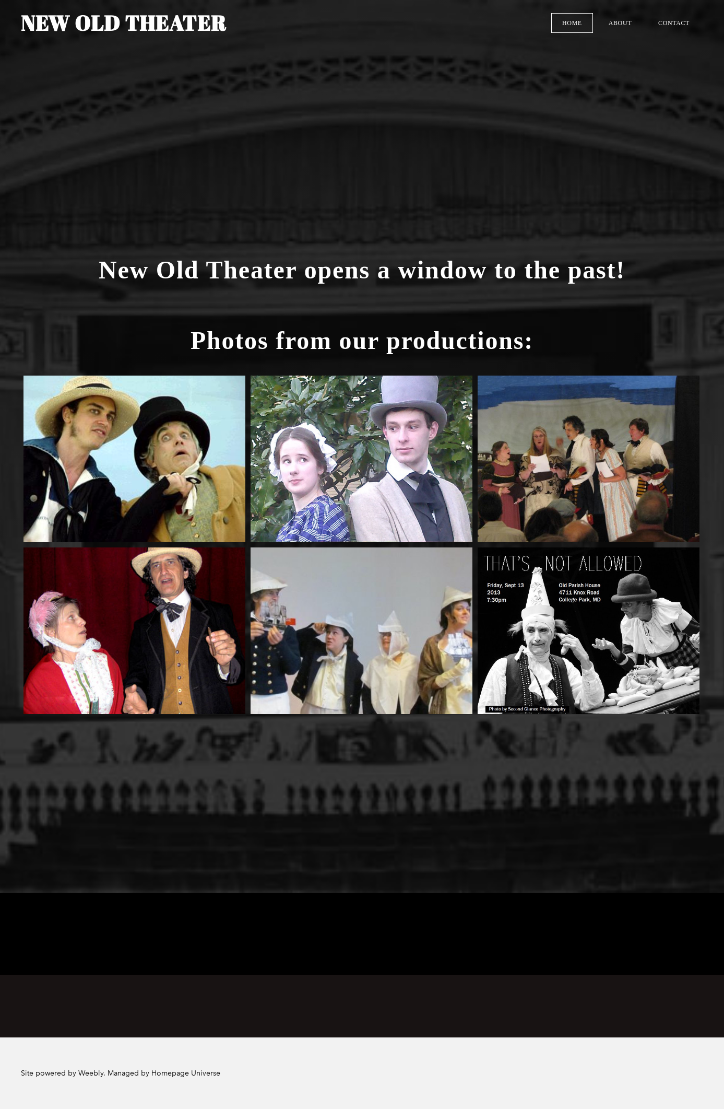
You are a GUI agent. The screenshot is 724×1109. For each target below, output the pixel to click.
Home (572, 23)
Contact (674, 23)
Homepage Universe (185, 1073)
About (620, 23)
